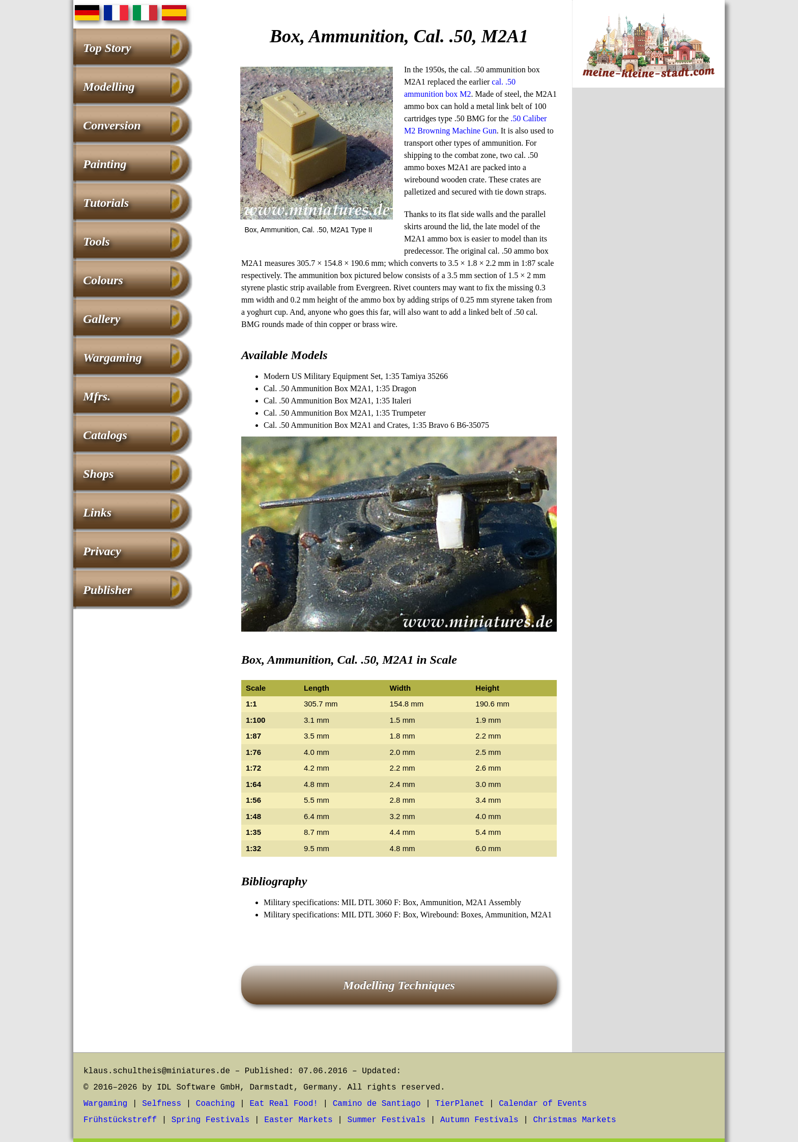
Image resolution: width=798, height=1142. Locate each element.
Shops (98, 473)
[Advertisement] (648, 264)
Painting (104, 164)
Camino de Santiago (377, 1103)
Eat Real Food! (283, 1103)
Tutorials (106, 202)
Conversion (111, 125)
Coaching (215, 1103)
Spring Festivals (211, 1120)
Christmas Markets (574, 1120)
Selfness (161, 1103)
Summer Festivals (387, 1120)
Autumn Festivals (479, 1120)
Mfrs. (96, 396)
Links (97, 512)
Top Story (107, 48)
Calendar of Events (543, 1103)
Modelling (108, 86)
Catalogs (105, 435)
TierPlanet (459, 1103)
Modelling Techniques (399, 985)
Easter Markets (298, 1120)
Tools (96, 241)
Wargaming (112, 357)
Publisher (107, 589)
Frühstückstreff (120, 1120)
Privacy (102, 551)
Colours (103, 280)
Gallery (101, 318)
